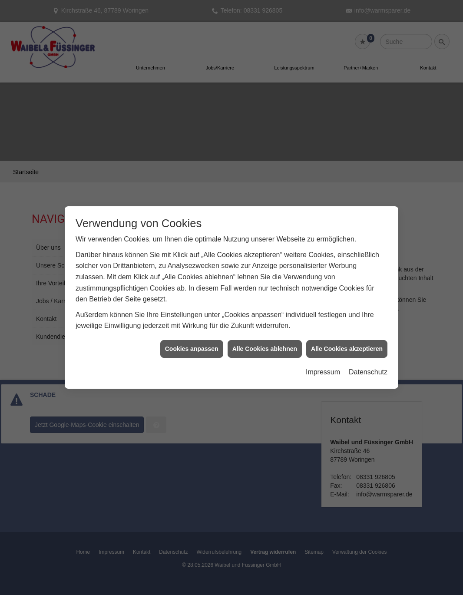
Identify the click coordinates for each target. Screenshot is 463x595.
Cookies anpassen (191, 343)
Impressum (323, 366)
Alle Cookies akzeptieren (347, 343)
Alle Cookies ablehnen (264, 343)
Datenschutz (368, 366)
